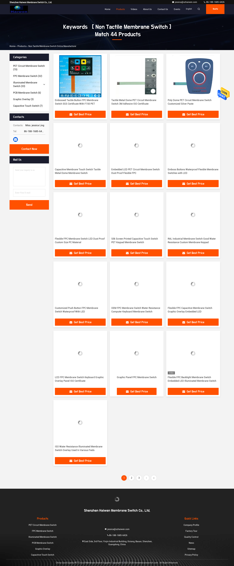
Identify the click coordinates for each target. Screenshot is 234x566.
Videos (132, 9)
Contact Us (161, 9)
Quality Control (191, 537)
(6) (27, 92)
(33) (25, 84)
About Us (145, 9)
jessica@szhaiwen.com (184, 2)
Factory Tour (191, 531)
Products (118, 9)
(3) (23, 99)
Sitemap (191, 549)
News (191, 543)
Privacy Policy (191, 555)
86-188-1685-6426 (213, 2)
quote (214, 9)
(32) (27, 76)
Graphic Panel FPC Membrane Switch (137, 377)
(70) (29, 68)
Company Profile (191, 525)
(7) (28, 105)
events (175, 9)
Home (105, 9)
